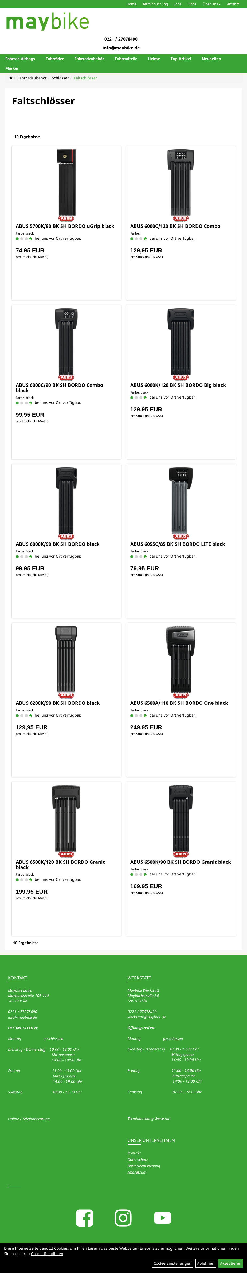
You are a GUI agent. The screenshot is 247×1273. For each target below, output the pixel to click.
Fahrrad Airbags (20, 58)
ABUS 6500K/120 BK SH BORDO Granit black (60, 864)
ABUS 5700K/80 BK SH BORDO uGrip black (65, 226)
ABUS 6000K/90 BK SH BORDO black (58, 544)
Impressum (137, 1172)
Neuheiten (211, 58)
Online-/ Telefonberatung (29, 1118)
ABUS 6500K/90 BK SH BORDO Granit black (180, 862)
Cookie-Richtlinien (47, 1253)
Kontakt (134, 1152)
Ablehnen (205, 1263)
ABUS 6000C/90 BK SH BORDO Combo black (59, 388)
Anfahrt (233, 4)
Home (131, 4)
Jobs (177, 4)
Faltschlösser (85, 77)
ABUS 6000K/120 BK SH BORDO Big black (178, 385)
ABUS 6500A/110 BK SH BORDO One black (179, 703)
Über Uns (212, 4)
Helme (154, 58)
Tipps (192, 4)
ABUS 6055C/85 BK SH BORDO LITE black (177, 544)
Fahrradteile (126, 58)
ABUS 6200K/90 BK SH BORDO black (58, 703)
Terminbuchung (155, 4)
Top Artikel (181, 58)
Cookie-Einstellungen (172, 1263)
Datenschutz (138, 1159)
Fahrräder (55, 58)
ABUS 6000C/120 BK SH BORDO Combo (175, 226)
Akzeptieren (230, 1263)
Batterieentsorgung (144, 1165)
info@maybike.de (121, 48)
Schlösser (60, 77)
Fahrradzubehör (89, 58)
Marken (12, 68)
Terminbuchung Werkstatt (149, 1118)
